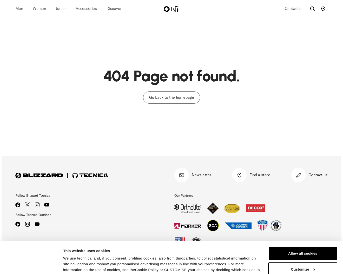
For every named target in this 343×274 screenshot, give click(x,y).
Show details (74, 264)
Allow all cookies (302, 223)
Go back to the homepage (171, 97)
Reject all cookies (303, 255)
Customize (303, 239)
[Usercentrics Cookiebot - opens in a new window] (31, 264)
